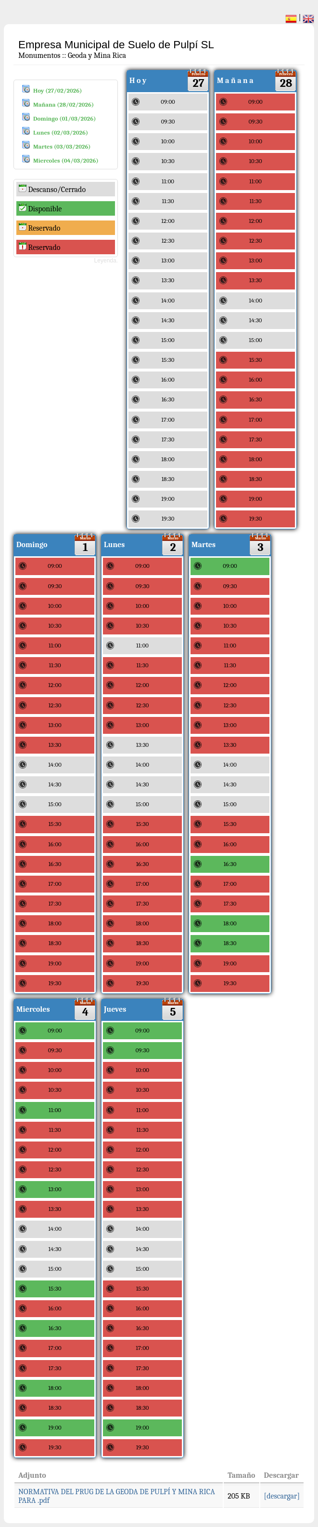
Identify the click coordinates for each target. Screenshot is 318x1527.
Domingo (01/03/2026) (64, 118)
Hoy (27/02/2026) (57, 90)
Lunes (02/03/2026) (60, 132)
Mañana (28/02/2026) (63, 104)
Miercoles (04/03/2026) (66, 160)
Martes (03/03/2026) (62, 146)
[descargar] (282, 1496)
